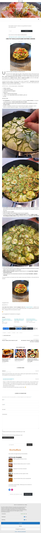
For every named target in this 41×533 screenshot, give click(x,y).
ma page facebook (29, 307)
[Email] (24, 329)
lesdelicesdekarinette (7, 335)
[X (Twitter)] (12, 329)
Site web (3, 409)
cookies (16, 531)
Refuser (20, 526)
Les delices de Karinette (20, 8)
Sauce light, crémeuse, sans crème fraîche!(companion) (19, 320)
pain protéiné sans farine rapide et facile (20, 473)
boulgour (9, 332)
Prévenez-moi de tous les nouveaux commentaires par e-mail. (13, 431)
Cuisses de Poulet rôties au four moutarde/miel (22, 478)
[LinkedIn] (19, 329)
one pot (21, 332)
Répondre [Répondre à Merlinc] (37, 370)
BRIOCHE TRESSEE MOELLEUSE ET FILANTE (21, 463)
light (17, 332)
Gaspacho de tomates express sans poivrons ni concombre (33, 360)
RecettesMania (24, 453)
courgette (13, 332)
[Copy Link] (30, 329)
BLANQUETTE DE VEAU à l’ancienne (20, 468)
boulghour (4, 332)
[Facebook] (6, 329)
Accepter (20, 523)
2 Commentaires (36, 335)
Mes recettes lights (13, 37)
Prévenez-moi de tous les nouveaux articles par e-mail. (12, 435)
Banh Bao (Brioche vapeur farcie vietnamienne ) (6, 360)
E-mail (3, 404)
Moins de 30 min (21, 37)
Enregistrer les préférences (20, 529)
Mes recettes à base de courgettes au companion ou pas (7, 320)
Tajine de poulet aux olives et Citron (20, 458)
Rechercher (29, 444)
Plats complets (28, 37)
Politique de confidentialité (22, 531)
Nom (3, 399)
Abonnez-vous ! (28, 494)
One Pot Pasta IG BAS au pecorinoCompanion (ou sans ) (31, 320)
